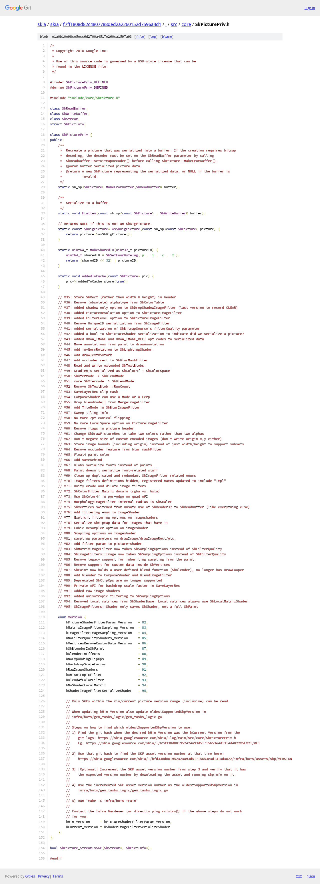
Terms (57, 876)
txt (299, 876)
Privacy (44, 876)
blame (167, 36)
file (140, 36)
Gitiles (30, 876)
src (174, 24)
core (186, 24)
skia (42, 24)
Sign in (309, 7)
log (153, 36)
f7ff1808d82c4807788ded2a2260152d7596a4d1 (112, 24)
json (311, 876)
